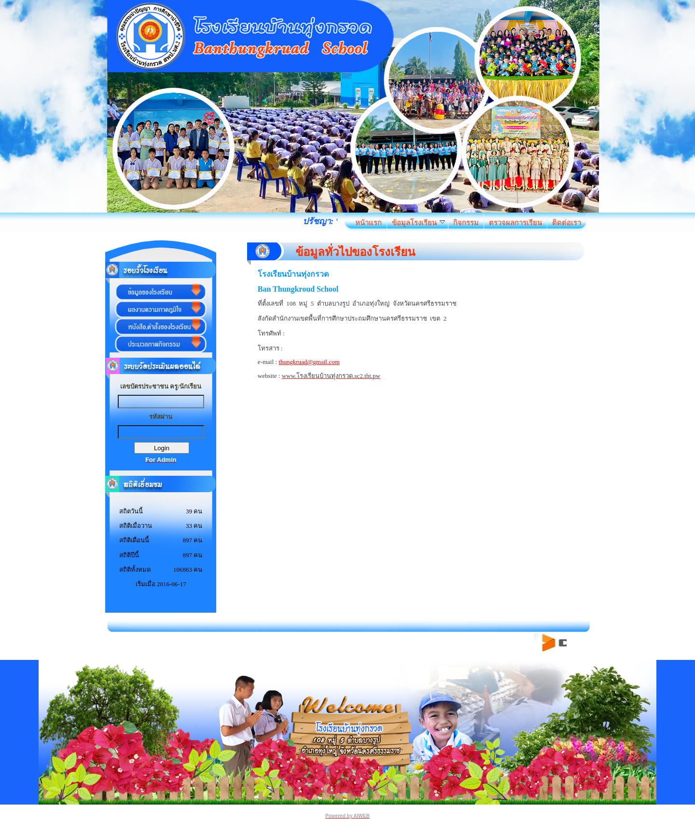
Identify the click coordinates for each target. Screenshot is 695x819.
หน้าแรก (368, 222)
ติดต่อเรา (566, 222)
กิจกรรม (466, 222)
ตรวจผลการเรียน (515, 222)
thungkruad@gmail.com (308, 361)
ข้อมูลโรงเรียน (418, 222)
